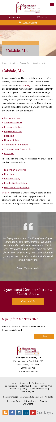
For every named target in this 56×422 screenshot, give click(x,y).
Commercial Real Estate (16, 144)
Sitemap (43, 401)
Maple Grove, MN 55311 (28, 364)
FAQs (34, 386)
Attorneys (24, 386)
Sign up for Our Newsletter (20, 319)
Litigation (9, 153)
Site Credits (28, 404)
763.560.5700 (14, 17)
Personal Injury (12, 178)
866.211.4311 (42, 17)
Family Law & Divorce (15, 169)
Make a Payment (28, 391)
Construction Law (13, 122)
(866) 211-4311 (32, 371)
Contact (5, 192)
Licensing (9, 135)
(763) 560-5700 (28, 368)
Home (5, 63)
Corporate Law (12, 118)
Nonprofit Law (11, 140)
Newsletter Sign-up (38, 389)
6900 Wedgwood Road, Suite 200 (28, 361)
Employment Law (13, 131)
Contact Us (28, 302)
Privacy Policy (30, 401)
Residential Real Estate (16, 183)
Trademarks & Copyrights (17, 149)
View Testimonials (28, 269)
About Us (14, 63)
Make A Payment (28, 22)
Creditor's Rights (13, 127)
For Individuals (10, 386)
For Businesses (38, 383)
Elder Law (9, 174)
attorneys (27, 85)
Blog (24, 389)
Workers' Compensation (16, 187)
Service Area (25, 63)
